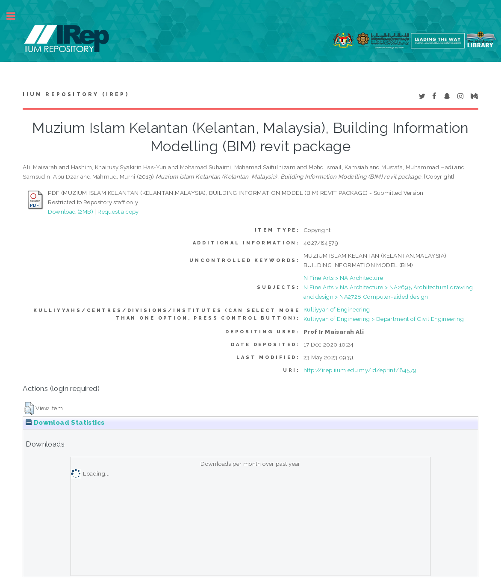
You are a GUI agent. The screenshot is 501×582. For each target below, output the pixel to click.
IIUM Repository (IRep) (76, 94)
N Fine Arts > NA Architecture (343, 277)
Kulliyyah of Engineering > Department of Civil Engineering (384, 318)
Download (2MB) (70, 211)
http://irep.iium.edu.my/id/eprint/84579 (360, 370)
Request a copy (118, 211)
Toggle (15, 16)
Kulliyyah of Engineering (337, 309)
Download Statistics (65, 422)
